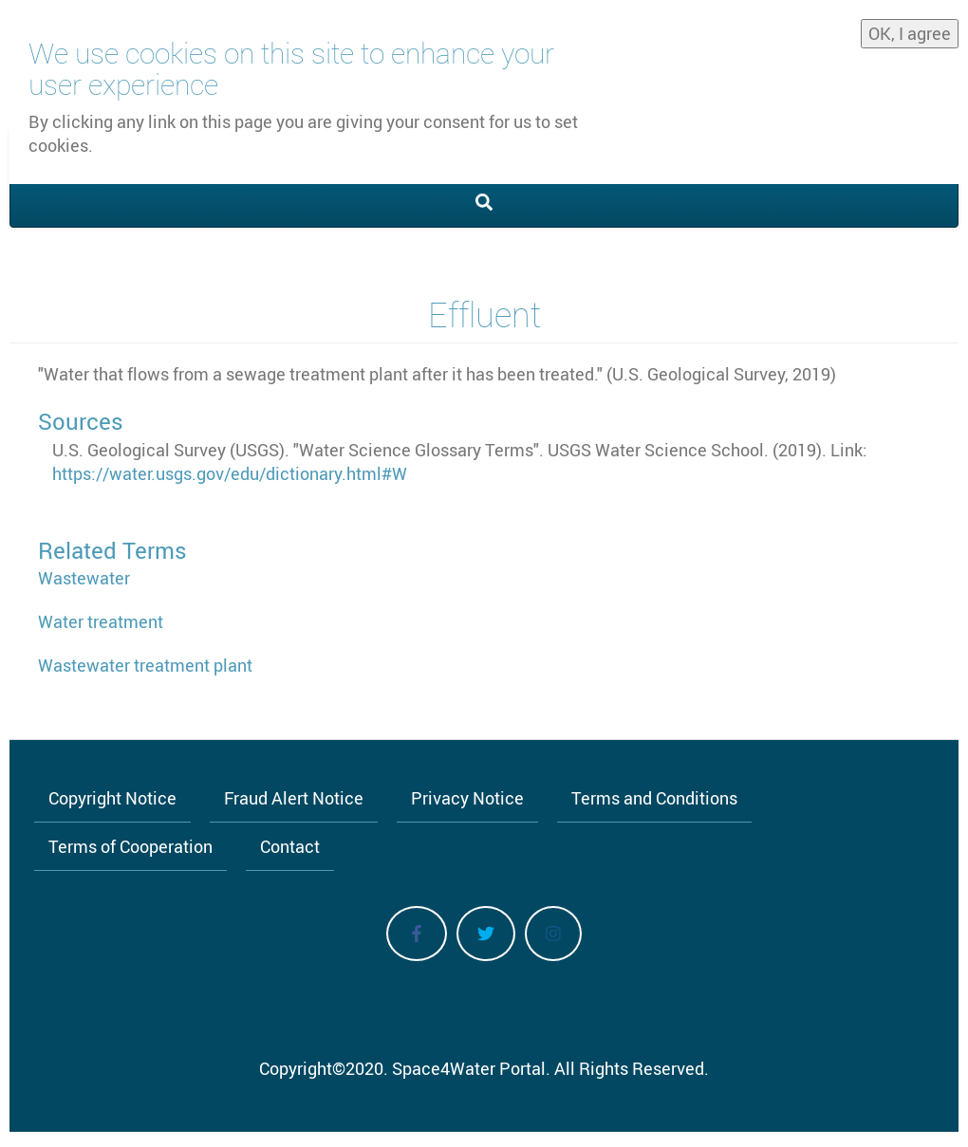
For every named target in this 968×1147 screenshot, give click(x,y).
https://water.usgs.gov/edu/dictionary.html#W (229, 473)
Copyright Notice (112, 797)
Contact (290, 846)
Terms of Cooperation (130, 846)
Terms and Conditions (654, 797)
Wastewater (84, 577)
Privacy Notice (467, 797)
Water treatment (100, 621)
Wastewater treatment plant (145, 665)
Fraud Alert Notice (293, 797)
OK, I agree (909, 27)
